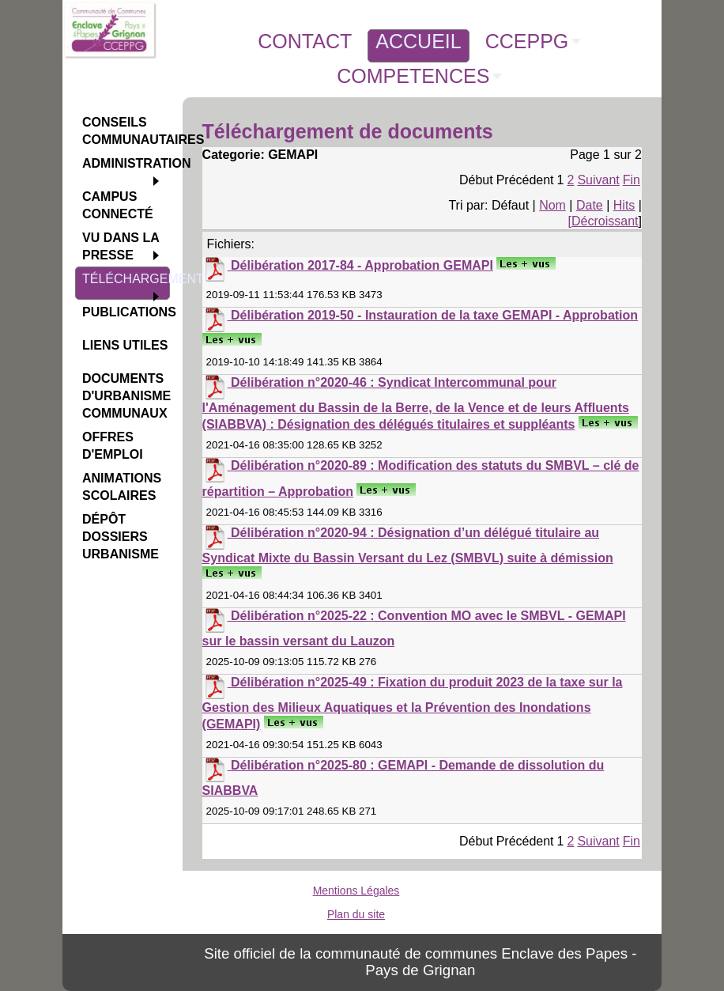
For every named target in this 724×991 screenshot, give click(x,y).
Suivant (598, 180)
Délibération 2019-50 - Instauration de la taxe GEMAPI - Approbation (434, 315)
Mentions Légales (356, 890)
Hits (624, 205)
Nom (552, 205)
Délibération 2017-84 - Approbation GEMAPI (362, 265)
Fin (631, 180)
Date (589, 205)
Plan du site (356, 914)
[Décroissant (603, 221)
